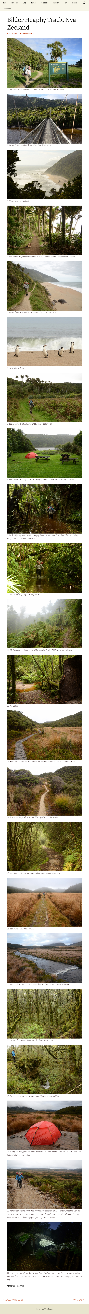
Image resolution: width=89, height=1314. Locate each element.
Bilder (74, 3)
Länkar (56, 3)
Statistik (44, 3)
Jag (24, 3)
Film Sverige (79, 1299)
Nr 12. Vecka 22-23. (12, 1299)
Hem (4, 3)
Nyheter (14, 3)
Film (65, 3)
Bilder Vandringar (28, 33)
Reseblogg (6, 8)
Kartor (33, 3)
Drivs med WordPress (45, 1309)
